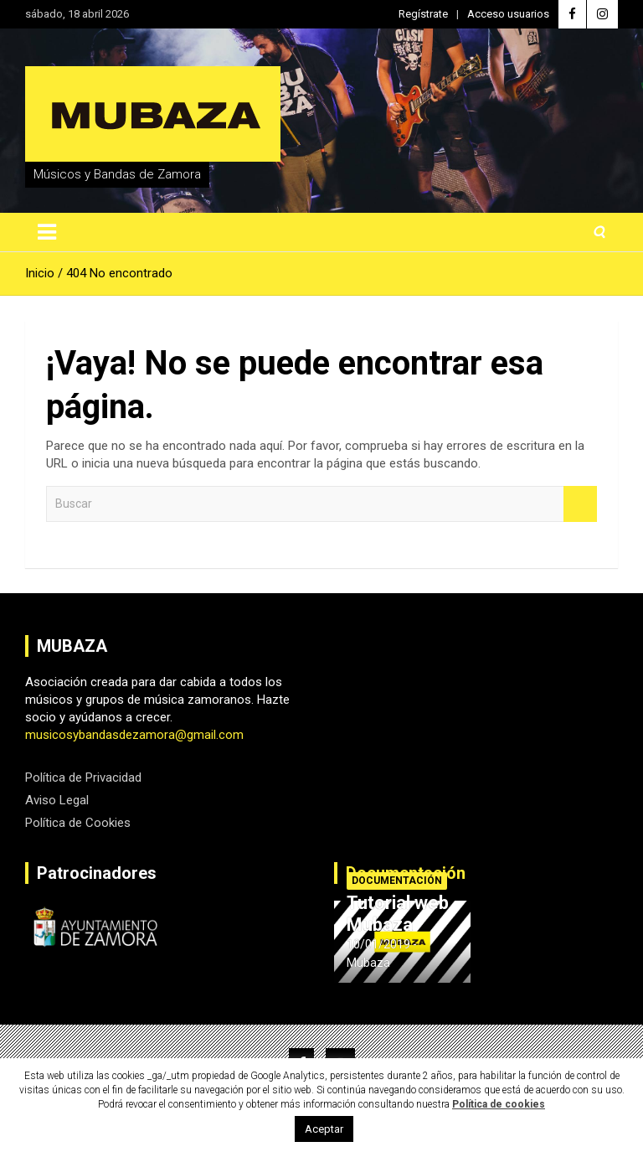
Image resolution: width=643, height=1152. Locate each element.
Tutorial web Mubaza (398, 913)
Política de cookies (498, 1104)
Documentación (397, 880)
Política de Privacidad (83, 777)
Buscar (580, 504)
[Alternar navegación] (47, 232)
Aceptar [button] (324, 1129)
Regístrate (423, 14)
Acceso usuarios (508, 14)
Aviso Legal (57, 800)
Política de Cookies (78, 822)
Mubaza (368, 962)
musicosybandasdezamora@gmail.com (134, 734)
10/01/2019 (378, 944)
